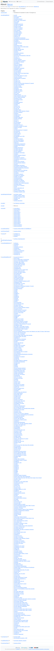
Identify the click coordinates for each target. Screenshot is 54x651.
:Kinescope (16, 135)
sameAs (3, 208)
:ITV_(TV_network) (18, 64)
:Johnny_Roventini (18, 556)
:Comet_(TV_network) (19, 141)
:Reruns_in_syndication (19, 250)
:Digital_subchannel (18, 24)
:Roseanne (16, 484)
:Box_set (16, 142)
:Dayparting (17, 375)
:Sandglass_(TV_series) (19, 403)
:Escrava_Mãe (17, 503)
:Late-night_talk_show (19, 49)
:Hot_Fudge (17, 595)
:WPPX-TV (16, 296)
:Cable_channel (17, 85)
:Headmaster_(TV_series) (19, 283)
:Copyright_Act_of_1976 (19, 136)
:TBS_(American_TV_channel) (20, 310)
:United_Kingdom (18, 32)
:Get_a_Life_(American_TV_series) (21, 438)
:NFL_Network (17, 133)
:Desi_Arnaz (17, 106)
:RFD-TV (16, 137)
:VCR (15, 15)
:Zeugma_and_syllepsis (19, 540)
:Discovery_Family (18, 45)
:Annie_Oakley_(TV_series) (19, 504)
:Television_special (18, 90)
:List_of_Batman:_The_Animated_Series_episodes (24, 408)
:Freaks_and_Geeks (18, 378)
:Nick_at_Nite (17, 35)
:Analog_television (18, 19)
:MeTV (16, 146)
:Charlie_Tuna (17, 411)
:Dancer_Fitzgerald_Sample (20, 506)
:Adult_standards (18, 118)
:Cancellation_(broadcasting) (20, 566)
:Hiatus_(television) (18, 150)
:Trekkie (16, 499)
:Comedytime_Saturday (19, 416)
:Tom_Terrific (17, 636)
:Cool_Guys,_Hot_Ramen (19, 374)
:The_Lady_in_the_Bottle (19, 334)
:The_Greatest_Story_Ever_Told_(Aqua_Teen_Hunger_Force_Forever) (28, 477)
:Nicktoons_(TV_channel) (19, 181)
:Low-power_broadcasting (19, 37)
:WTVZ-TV (16, 297)
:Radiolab (16, 358)
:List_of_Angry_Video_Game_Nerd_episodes (23, 335)
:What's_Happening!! (18, 634)
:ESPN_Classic (17, 82)
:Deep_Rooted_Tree (18, 402)
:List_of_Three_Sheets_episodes (21, 260)
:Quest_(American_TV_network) (20, 130)
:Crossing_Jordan (18, 433)
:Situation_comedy (18, 179)
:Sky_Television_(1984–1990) (20, 95)
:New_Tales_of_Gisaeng (19, 458)
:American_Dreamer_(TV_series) (21, 321)
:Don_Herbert (17, 315)
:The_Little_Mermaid (18, 342)
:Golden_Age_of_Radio (19, 262)
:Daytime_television (18, 417)
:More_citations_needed (19, 195)
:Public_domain (17, 50)
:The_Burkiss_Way (18, 330)
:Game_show (17, 48)
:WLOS (16, 292)
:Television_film (17, 437)
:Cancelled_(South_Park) (19, 370)
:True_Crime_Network (19, 140)
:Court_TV (16, 56)
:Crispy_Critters (17, 305)
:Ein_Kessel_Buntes (18, 393)
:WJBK (16, 317)
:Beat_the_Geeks (18, 276)
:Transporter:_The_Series (19, 400)
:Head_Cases (17, 576)
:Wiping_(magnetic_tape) (19, 191)
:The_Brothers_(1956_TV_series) (21, 329)
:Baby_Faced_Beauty (18, 373)
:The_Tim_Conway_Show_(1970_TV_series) (23, 609)
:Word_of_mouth (18, 127)
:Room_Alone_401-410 (19, 581)
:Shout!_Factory (17, 169)
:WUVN (16, 298)
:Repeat (16, 562)
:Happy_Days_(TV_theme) (19, 345)
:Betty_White (17, 344)
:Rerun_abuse (17, 249)
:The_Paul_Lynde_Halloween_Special (21, 605)
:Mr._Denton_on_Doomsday (20, 339)
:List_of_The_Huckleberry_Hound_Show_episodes (24, 588)
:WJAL (15, 291)
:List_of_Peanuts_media (19, 190)
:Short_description (18, 200)
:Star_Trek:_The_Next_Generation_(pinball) (23, 423)
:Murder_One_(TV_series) (19, 573)
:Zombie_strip (17, 563)
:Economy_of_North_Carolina (20, 419)
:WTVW (16, 366)
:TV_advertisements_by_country (21, 520)
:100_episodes (17, 122)
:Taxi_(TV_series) (18, 539)
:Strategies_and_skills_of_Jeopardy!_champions (24, 529)
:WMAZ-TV (16, 293)
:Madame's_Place (18, 282)
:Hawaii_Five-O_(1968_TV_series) (21, 621)
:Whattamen (17, 580)
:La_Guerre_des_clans (19, 629)
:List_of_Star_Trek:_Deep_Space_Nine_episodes (24, 445)
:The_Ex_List (17, 450)
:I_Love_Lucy (17, 107)
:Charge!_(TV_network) (19, 61)
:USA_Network (17, 72)
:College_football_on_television (20, 360)
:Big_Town (16, 548)
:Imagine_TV (17, 625)
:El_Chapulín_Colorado (19, 617)
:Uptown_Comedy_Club (19, 527)
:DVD (15, 44)
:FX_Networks (17, 352)
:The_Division (17, 571)
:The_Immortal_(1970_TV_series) (21, 630)
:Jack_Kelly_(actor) (18, 394)
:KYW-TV (16, 557)
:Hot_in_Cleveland (18, 350)
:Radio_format (17, 114)
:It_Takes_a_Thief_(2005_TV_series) (21, 326)
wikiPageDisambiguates (6, 240)
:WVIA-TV (16, 300)
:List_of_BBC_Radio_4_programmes (21, 259)
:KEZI (15, 627)
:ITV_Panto (16, 258)
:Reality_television (18, 65)
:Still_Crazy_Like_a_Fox (19, 441)
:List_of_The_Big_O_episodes (20, 600)
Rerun (10, 4)
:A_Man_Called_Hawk (18, 591)
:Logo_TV (16, 79)
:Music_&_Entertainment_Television (21, 510)
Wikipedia (18, 649)
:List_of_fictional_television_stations (21, 307)
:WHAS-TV (16, 421)
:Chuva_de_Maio (18, 607)
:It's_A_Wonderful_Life (19, 188)
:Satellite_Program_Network (20, 559)
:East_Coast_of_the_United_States (21, 46)
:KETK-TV (16, 466)
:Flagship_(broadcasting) (19, 361)
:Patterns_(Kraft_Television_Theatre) (21, 111)
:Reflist (16, 199)
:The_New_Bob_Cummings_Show (21, 603)
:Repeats (16, 244)
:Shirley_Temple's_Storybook (20, 475)
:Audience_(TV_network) (19, 356)
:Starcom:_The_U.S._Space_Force (21, 269)
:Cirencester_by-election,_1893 (20, 638)
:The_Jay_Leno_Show (18, 312)
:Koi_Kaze (16, 500)
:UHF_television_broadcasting (20, 606)
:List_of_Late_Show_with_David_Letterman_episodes (25, 598)
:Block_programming (18, 277)
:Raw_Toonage (17, 619)
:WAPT (16, 515)
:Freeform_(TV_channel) (19, 340)
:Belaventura (17, 428)
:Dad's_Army (17, 92)
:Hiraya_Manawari (18, 288)
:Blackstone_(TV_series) (19, 545)
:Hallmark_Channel (18, 138)
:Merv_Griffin (17, 381)
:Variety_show (17, 54)
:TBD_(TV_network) (18, 27)
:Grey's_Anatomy (18, 77)
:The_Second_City (18, 501)
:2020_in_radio (17, 479)
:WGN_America (17, 94)
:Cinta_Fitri (16, 359)
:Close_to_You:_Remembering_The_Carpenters (23, 414)
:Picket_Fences (17, 395)
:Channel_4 (17, 63)
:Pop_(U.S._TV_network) (19, 185)
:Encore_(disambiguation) (19, 405)
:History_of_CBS (17, 631)
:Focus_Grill (17, 363)
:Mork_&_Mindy (17, 347)
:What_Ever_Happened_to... (20, 578)
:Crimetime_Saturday (18, 278)
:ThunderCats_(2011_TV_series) (20, 351)
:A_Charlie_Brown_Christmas (20, 498)
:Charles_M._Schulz (18, 125)
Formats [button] (19, 1)
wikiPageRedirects (6, 243)
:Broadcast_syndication (19, 68)
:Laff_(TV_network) (18, 112)
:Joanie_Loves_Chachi (19, 346)
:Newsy (16, 154)
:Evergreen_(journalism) (19, 165)
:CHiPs (16, 495)
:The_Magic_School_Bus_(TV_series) (21, 569)
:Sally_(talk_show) (18, 558)
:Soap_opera (17, 66)
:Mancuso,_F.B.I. (18, 491)
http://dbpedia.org (22, 6)
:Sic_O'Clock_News (18, 519)
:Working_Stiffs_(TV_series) (20, 369)
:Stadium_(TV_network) (19, 175)
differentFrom (5, 640)
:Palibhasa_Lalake (18, 325)
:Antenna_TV (17, 58)
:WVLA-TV (16, 474)
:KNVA (16, 470)
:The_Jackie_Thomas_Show (20, 332)
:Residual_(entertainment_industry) (21, 39)
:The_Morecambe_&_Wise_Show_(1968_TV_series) (24, 505)
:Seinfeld (16, 390)
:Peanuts (16, 88)
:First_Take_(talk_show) (19, 418)
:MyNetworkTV (17, 268)
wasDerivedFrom (5, 228)
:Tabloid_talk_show (18, 148)
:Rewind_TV (17, 41)
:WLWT (16, 313)
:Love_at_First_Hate (18, 284)
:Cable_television (18, 43)
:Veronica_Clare (17, 511)
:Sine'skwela (17, 427)
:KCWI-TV (16, 465)
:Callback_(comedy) (18, 564)
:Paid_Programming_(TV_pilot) (20, 577)
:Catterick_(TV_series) (18, 592)
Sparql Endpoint (49, 1)
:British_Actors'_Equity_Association (21, 183)
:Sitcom (16, 51)
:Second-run (17, 253)
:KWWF (16, 471)
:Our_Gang (16, 480)
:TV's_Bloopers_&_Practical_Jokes (21, 620)
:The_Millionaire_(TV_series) (20, 453)
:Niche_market (17, 26)
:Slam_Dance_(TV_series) (19, 614)
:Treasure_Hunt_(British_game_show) (22, 626)
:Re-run (16, 245)
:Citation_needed (18, 194)
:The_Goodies (17, 568)
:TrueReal (16, 17)
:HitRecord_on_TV (18, 426)
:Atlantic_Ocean (17, 31)
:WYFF (16, 301)
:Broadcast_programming (19, 143)
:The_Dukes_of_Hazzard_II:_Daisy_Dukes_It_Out (24, 518)
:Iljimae (16, 379)
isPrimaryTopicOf (5, 231)
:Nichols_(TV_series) (18, 508)
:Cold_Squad (17, 274)
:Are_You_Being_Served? (19, 263)
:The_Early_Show (18, 496)
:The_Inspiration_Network (19, 162)
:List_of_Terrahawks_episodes (20, 587)
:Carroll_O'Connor (18, 308)
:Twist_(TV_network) (18, 25)
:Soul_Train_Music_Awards (19, 272)
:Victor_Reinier (17, 448)
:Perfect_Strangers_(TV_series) (20, 126)
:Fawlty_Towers (17, 109)
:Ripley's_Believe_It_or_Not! (20, 489)
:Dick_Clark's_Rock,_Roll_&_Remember (22, 476)
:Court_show (17, 398)
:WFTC (16, 472)
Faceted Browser (41, 1)
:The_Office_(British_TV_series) (20, 75)
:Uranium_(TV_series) (18, 287)
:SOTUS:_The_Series (18, 306)
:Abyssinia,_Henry (18, 597)
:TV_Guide (16, 21)
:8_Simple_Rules (17, 273)
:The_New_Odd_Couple (19, 407)
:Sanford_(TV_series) (18, 543)
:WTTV (16, 457)
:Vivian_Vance (17, 487)
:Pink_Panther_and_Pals (19, 270)
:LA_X (15, 443)
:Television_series (18, 89)
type (3, 233)
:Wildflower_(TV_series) (19, 547)
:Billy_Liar (16, 572)
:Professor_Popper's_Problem (20, 460)
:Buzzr (16, 128)
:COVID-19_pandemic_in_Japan (20, 523)
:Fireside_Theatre (18, 551)
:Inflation (16, 101)
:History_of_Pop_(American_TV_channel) (22, 323)
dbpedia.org (36, 6)
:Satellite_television (18, 102)
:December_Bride (18, 265)
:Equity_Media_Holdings (19, 145)
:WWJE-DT (16, 461)
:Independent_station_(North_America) (22, 615)
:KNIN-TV (16, 469)
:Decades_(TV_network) (19, 157)
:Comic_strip (17, 80)
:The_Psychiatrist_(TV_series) (20, 455)
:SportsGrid (17, 156)
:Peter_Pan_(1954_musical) (20, 20)
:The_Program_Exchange (19, 97)
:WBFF (16, 364)
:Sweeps (16, 172)
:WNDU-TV (16, 549)
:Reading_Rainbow (18, 552)
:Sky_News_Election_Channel (20, 516)
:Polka (16, 341)
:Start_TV (16, 121)
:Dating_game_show (18, 482)
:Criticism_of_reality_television (20, 166)
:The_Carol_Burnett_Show (19, 311)
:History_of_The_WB (18, 524)
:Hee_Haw (16, 622)
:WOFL (16, 294)
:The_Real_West (17, 302)
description (4, 12)
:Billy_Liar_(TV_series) (18, 318)
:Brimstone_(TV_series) (19, 409)
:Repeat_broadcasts (18, 246)
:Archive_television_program (20, 640)
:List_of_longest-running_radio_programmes (23, 525)
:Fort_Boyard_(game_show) (20, 532)
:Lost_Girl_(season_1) (18, 257)
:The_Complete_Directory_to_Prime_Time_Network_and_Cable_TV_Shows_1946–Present (32, 331)
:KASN (16, 463)
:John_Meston (17, 389)
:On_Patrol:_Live (17, 522)
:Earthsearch (17, 554)
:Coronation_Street (18, 99)
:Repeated (16, 248)
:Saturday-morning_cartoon (20, 451)
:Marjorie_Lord (17, 440)
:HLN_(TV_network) (18, 399)
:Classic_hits (17, 74)
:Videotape (16, 116)
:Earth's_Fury (17, 585)
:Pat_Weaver (17, 533)
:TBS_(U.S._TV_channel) (19, 171)
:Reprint (16, 113)
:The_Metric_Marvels (18, 601)
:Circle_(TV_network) (18, 174)
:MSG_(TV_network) (18, 176)
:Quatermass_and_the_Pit (19, 542)
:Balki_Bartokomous (18, 147)
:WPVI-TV (16, 494)
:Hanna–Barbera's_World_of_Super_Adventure (23, 509)
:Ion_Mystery (17, 30)
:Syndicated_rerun (18, 252)
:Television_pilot (17, 462)
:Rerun (17, 208)
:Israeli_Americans (18, 434)
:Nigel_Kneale (17, 436)
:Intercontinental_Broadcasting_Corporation (23, 354)
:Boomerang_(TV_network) (20, 78)
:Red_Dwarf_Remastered (19, 422)
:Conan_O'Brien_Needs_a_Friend (21, 553)
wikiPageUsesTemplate (6, 194)
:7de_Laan (16, 108)
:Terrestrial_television (19, 53)
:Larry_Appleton (17, 151)
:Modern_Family (18, 69)
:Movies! (16, 22)
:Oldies (16, 104)
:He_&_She (16, 574)
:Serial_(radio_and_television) (20, 392)
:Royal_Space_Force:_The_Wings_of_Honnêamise (24, 567)
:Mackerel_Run (17, 513)
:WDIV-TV (16, 316)
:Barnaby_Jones (17, 432)
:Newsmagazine (17, 177)
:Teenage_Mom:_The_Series (20, 336)
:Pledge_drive (17, 616)
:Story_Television (18, 59)
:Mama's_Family (17, 412)
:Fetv (15, 186)
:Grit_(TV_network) (18, 29)
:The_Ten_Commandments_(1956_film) (22, 55)
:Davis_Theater (17, 514)
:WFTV (16, 365)
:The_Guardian (17, 70)
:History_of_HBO (18, 431)
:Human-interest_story (19, 388)
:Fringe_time (17, 530)
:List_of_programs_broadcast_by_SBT (22, 281)
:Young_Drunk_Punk (18, 612)
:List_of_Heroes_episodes (19, 492)
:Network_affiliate (18, 87)
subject (3, 203)
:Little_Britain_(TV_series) (19, 264)
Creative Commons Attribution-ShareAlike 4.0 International (39, 649)
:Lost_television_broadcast (20, 60)
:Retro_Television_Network (20, 155)
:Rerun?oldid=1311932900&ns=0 (22, 228)
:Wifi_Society (17, 582)
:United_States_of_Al (18, 528)
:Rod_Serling (17, 123)
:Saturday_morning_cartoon (20, 159)
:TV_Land (16, 93)
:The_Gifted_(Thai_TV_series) (20, 583)
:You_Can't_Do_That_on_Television (21, 413)
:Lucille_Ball (17, 131)
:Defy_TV (16, 160)
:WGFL (16, 289)
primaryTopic (5, 643)
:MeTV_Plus (17, 189)
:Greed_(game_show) (18, 320)
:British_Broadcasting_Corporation (21, 167)
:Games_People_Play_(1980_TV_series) (22, 561)
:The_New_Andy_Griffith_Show (20, 602)
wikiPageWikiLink (5, 15)
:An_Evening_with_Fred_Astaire (20, 322)
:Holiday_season (18, 184)
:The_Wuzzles (17, 446)
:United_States (17, 34)
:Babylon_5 (16, 534)
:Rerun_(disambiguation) (19, 238)
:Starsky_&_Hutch (18, 349)
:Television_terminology (19, 152)
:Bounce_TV (17, 36)
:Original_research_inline (19, 196)
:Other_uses (17, 198)
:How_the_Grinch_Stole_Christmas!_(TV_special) (24, 83)
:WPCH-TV (16, 632)
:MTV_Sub (16, 387)
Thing (9, 6)
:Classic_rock (17, 132)
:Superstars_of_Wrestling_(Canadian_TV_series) (24, 286)
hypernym (4, 636)
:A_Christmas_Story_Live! (19, 429)
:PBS (15, 590)
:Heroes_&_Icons (18, 98)
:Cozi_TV (16, 544)
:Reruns (16, 243)
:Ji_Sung (16, 380)
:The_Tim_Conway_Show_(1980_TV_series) (23, 610)
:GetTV (16, 164)
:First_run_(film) (17, 16)
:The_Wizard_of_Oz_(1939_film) (20, 170)
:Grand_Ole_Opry (18, 535)
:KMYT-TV (16, 467)
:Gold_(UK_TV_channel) (19, 161)
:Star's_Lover (17, 404)
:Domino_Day (17, 267)
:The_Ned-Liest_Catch (19, 303)
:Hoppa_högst (17, 456)
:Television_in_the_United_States (21, 481)
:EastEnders (17, 103)
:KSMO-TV (16, 490)
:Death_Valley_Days (18, 117)
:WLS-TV (16, 624)
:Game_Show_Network (19, 84)
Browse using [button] (12, 1)
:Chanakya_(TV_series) (19, 593)
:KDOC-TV (16, 596)
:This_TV (16, 119)
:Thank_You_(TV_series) (19, 384)
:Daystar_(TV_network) (19, 180)
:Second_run (17, 254)
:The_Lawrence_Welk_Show (20, 452)
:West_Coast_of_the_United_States (21, 73)
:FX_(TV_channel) (18, 376)
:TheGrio (16, 40)
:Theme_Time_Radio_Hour (19, 424)
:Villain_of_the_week (18, 537)
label (2, 205)
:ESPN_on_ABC (17, 442)
